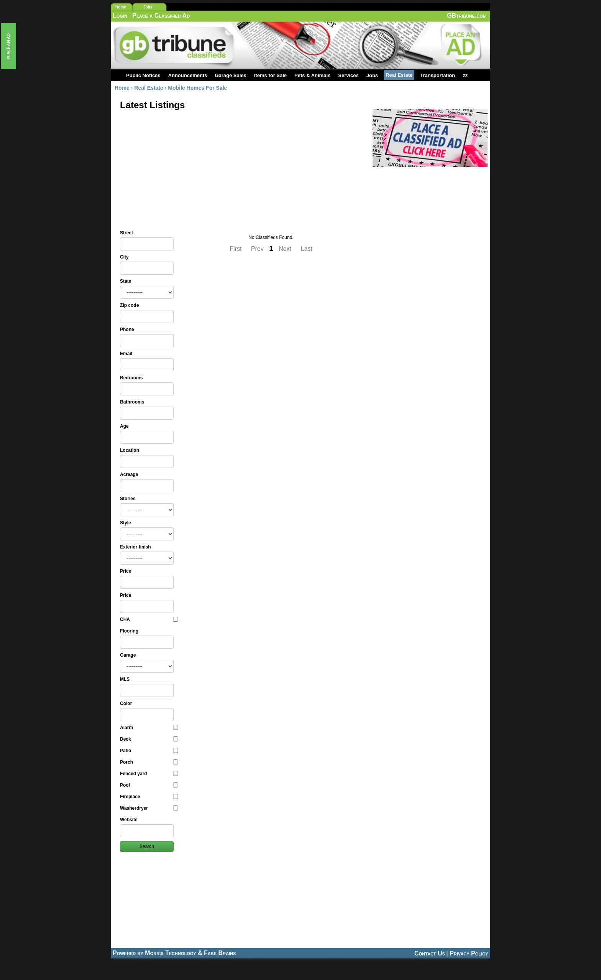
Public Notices (143, 75)
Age (124, 426)
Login (120, 15)
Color (126, 703)
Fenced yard (148, 773)
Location (129, 450)
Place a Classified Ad (161, 15)
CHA (148, 619)
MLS (125, 679)
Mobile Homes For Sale (197, 88)
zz (465, 75)
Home (120, 7)
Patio (148, 750)
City (124, 257)
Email (126, 353)
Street (126, 233)
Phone (127, 329)
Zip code (129, 305)
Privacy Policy (469, 953)
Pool (148, 785)
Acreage (129, 474)
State (125, 281)
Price (125, 571)
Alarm (148, 727)
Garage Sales (230, 75)
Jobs (147, 7)
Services (348, 75)
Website (129, 819)
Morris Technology (170, 953)
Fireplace (148, 796)
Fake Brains (220, 953)
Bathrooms (132, 402)
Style (125, 522)
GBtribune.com (466, 15)
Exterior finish (135, 547)
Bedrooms (131, 377)
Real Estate (399, 75)
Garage (128, 655)
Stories (128, 498)
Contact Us (429, 953)
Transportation (437, 75)
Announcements (187, 75)
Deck (148, 739)
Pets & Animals (312, 75)
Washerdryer (148, 808)
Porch (148, 762)
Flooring (129, 631)
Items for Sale (270, 75)
